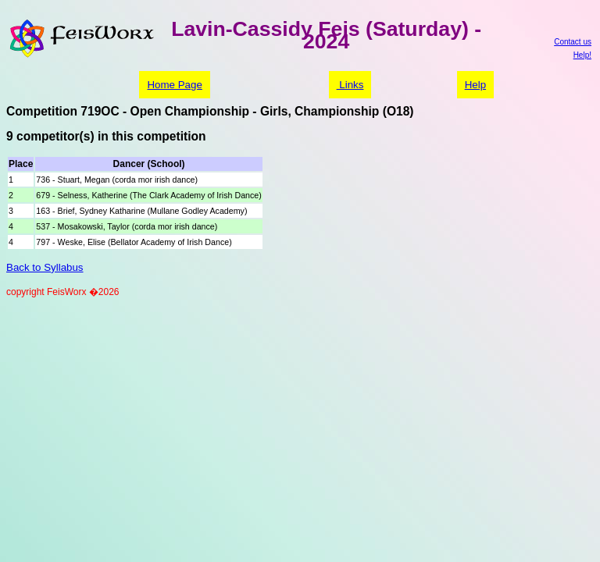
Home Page (174, 85)
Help (475, 85)
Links (350, 85)
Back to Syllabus (45, 267)
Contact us (572, 41)
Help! (582, 55)
